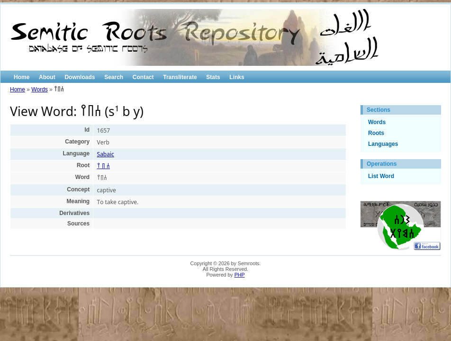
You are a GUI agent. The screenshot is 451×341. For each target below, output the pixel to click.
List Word (381, 176)
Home (21, 77)
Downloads (79, 77)
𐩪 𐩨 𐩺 (103, 166)
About (47, 77)
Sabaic (105, 154)
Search (113, 77)
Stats (213, 77)
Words (39, 89)
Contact (143, 77)
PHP (240, 275)
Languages (383, 144)
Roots (376, 133)
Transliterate (180, 77)
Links (236, 77)
